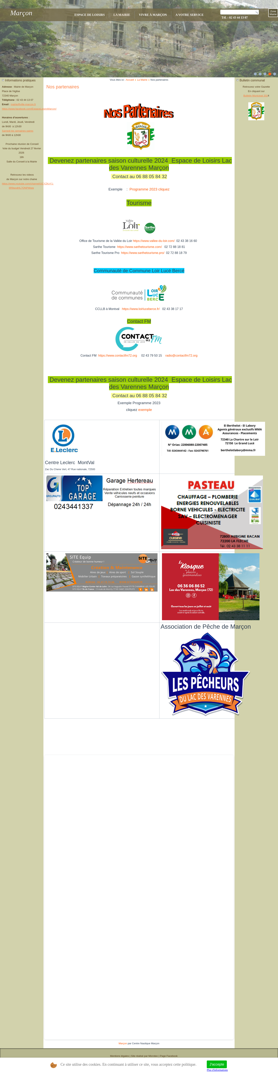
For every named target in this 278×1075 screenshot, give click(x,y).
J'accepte (216, 1064)
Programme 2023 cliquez (150, 189)
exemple (145, 410)
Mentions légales (119, 1056)
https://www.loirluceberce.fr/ (141, 309)
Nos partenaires (62, 86)
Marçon (21, 13)
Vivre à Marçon (153, 14)
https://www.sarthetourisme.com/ (139, 246)
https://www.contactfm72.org (117, 355)
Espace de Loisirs (89, 14)
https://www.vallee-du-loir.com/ (154, 240)
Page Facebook (169, 1056)
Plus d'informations (217, 1070)
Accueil (130, 79)
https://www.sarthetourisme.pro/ (142, 252)
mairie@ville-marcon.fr (23, 104)
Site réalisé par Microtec (144, 1056)
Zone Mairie (273, 13)
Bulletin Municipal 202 (255, 95)
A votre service (189, 14)
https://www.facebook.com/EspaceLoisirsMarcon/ (29, 108)
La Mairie (121, 14)
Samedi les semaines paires (17, 130)
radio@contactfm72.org (181, 355)
